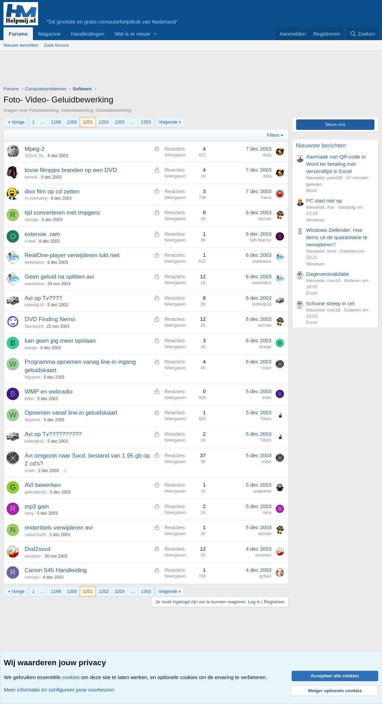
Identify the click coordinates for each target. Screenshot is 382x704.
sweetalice (34, 262)
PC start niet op (324, 201)
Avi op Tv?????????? (53, 434)
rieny (29, 513)
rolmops (32, 577)
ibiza (267, 155)
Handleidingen (87, 34)
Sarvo (266, 197)
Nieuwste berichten (321, 145)
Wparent (32, 377)
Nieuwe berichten (20, 45)
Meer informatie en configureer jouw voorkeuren (59, 690)
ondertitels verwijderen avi (59, 527)
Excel (311, 293)
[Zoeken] (362, 33)
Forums (18, 34)
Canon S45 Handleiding (56, 570)
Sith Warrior (261, 240)
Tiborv (266, 418)
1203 (120, 122)
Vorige (18, 122)
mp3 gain (37, 506)
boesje (31, 347)
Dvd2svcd (38, 549)
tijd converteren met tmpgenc (62, 212)
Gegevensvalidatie (327, 274)
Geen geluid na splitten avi (59, 276)
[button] (155, 33)
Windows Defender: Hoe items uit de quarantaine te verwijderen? (336, 237)
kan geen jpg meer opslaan (60, 340)
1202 (104, 122)
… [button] (43, 122)
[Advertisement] (129, 69)
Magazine (49, 34)
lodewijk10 (34, 305)
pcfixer (265, 576)
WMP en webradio (49, 391)
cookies (71, 677)
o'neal (30, 241)
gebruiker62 (35, 492)
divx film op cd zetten (52, 191)
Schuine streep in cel (330, 303)
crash (266, 367)
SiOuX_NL (34, 155)
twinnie (31, 177)
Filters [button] (273, 135)
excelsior (33, 556)
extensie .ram (42, 234)
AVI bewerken (43, 485)
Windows (315, 220)
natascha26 (35, 534)
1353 (146, 122)
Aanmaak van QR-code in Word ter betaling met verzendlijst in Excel (336, 164)
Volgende (168, 122)
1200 (72, 122)
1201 (88, 122)
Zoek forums (56, 45)
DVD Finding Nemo (50, 319)
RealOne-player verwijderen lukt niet (72, 255)
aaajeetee (262, 491)
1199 (56, 122)
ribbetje (31, 219)
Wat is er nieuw (132, 34)
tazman (265, 218)
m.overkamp (36, 198)
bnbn (29, 398)
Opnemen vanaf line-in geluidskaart (71, 412)
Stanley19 (34, 326)
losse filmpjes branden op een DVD (71, 170)
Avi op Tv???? (43, 298)
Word (311, 190)
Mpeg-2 (35, 149)
